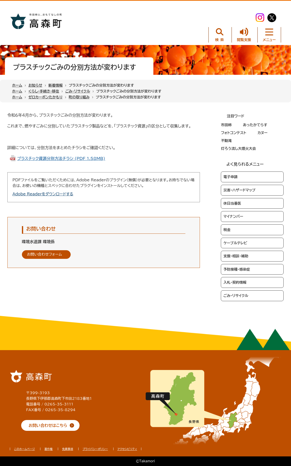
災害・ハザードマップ (239, 190)
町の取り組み (79, 97)
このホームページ (24, 449)
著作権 (48, 449)
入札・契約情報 (234, 282)
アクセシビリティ (127, 449)
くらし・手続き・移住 (43, 91)
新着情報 (55, 85)
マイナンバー (233, 216)
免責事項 (67, 449)
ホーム (17, 85)
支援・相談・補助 (235, 256)
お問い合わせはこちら (48, 425)
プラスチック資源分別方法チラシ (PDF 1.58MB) (61, 158)
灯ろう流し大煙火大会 (238, 148)
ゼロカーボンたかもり (45, 97)
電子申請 (230, 177)
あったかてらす (255, 125)
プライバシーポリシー (95, 449)
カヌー (263, 133)
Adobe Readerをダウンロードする (43, 194)
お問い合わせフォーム (44, 254)
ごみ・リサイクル (77, 91)
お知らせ (35, 85)
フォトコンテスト (233, 133)
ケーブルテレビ (235, 243)
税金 (226, 230)
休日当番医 (232, 203)
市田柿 (226, 125)
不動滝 (226, 140)
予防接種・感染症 (236, 269)
